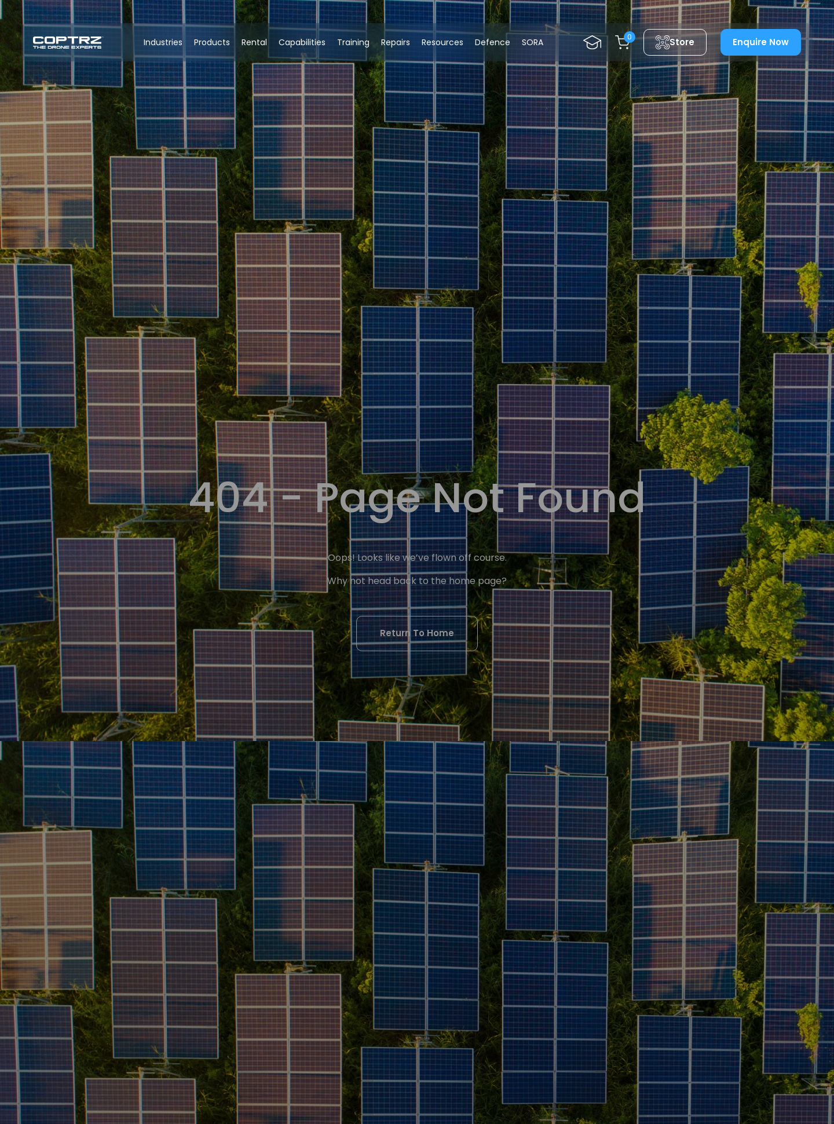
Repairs (395, 42)
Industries (163, 42)
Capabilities (302, 42)
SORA (532, 42)
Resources (442, 42)
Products (212, 42)
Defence (492, 42)
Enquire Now (761, 42)
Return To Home (417, 633)
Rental (254, 42)
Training (353, 42)
